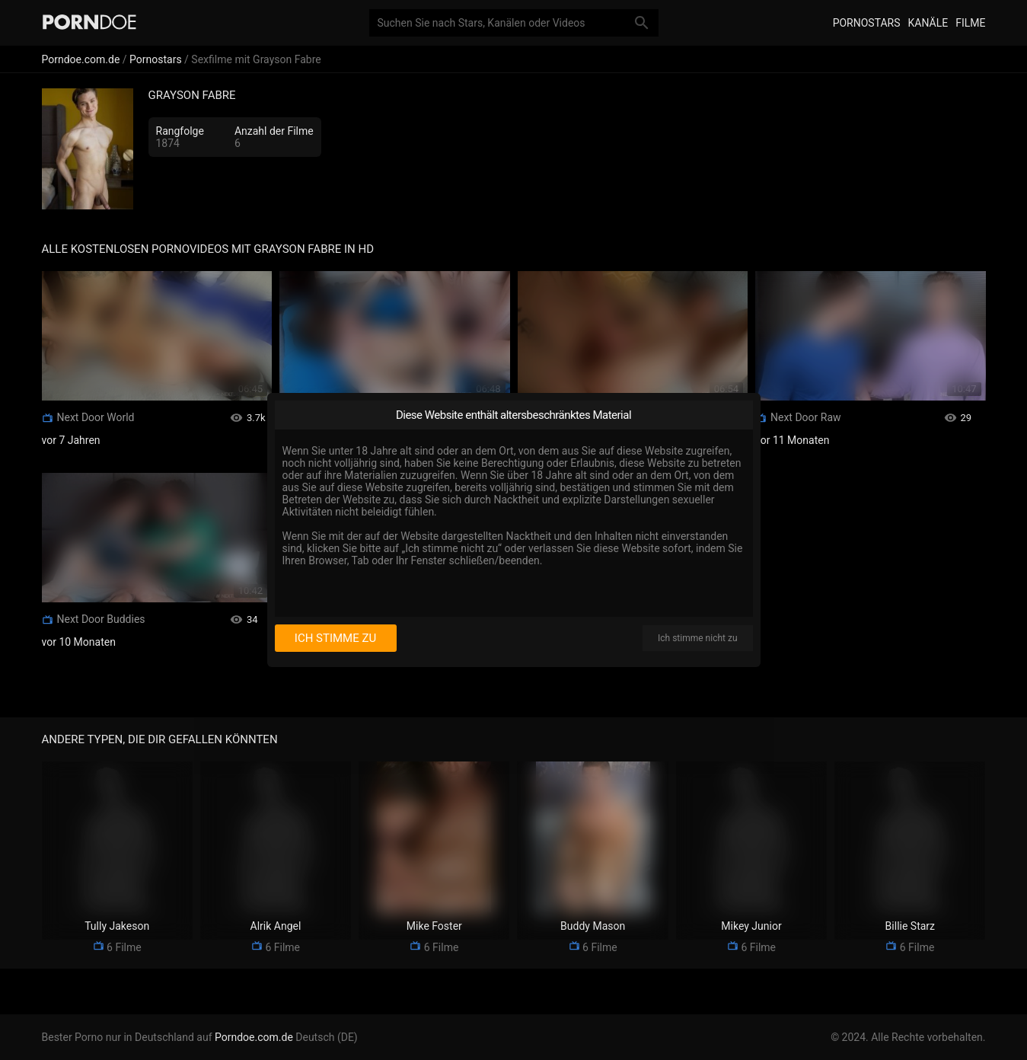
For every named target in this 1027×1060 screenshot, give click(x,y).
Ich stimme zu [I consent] (335, 638)
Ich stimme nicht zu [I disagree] (697, 638)
